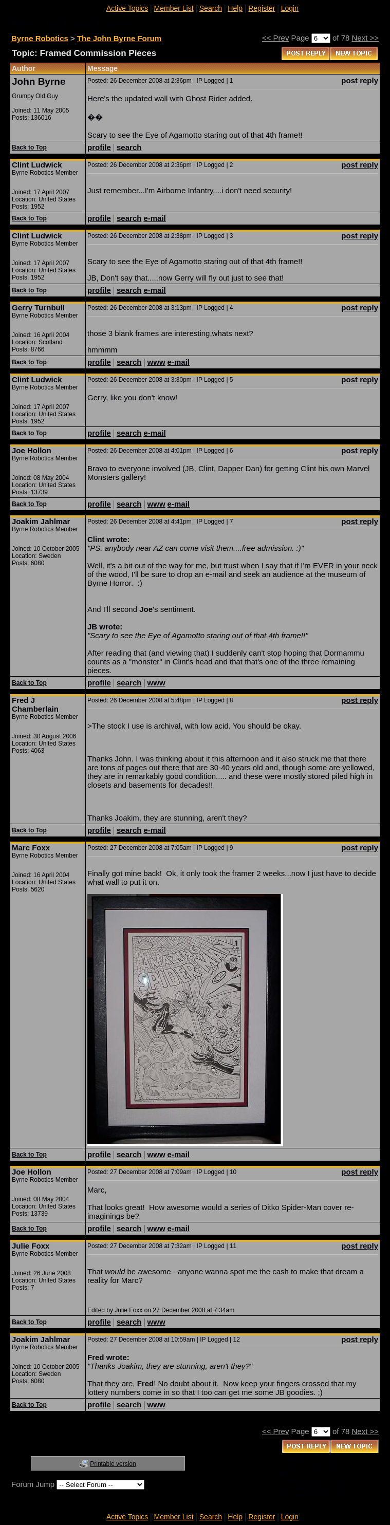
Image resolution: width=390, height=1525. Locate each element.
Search (210, 8)
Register (261, 8)
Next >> (365, 37)
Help (235, 8)
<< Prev (275, 37)
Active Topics (127, 8)
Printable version (113, 1463)
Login (290, 8)
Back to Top (29, 147)
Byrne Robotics (39, 38)
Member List (174, 8)
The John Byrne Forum (119, 38)
